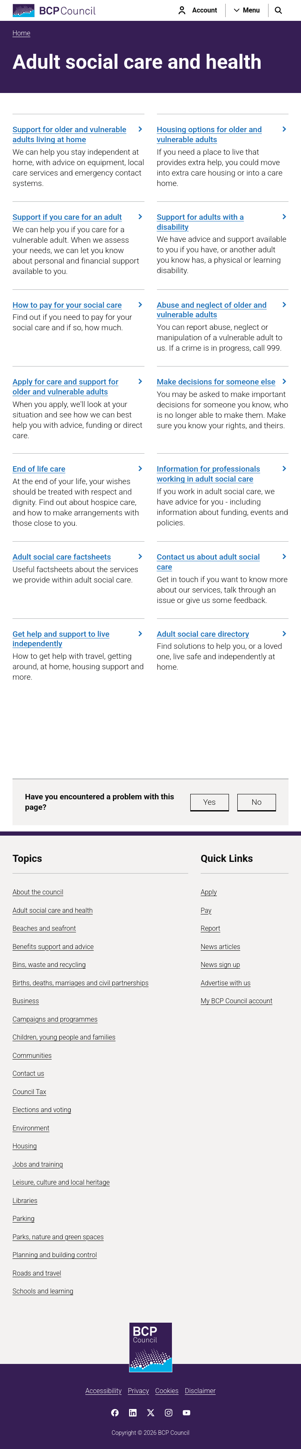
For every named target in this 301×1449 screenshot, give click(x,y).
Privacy (138, 1391)
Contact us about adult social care (223, 562)
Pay (206, 910)
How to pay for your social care (78, 305)
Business (25, 1001)
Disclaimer (200, 1391)
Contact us (28, 1073)
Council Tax (29, 1092)
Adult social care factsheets (78, 557)
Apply (209, 892)
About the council (37, 892)
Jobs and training (37, 1164)
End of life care (78, 469)
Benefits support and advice (53, 947)
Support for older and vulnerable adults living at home (78, 134)
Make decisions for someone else (223, 382)
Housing (24, 1146)
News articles (220, 947)
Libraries (24, 1201)
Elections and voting (41, 1110)
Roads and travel (36, 1273)
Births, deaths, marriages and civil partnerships (80, 983)
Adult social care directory (223, 634)
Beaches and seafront (44, 928)
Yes (209, 802)
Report (210, 928)
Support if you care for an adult (78, 217)
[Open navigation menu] (247, 10)
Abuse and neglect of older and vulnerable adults (223, 310)
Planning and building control (54, 1255)
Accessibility (103, 1391)
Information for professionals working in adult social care (223, 474)
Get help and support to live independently (78, 639)
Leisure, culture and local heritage (61, 1182)
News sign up (220, 965)
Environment (31, 1128)
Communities (32, 1056)
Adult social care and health (52, 910)
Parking (23, 1219)
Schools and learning (42, 1291)
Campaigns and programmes (54, 1019)
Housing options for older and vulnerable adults (223, 134)
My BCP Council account (236, 1001)
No (256, 802)
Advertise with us (226, 983)
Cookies (167, 1391)
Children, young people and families (63, 1037)
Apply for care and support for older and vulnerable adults (78, 387)
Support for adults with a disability (223, 222)
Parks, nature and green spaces (58, 1237)
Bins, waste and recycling (49, 965)
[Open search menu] (279, 10)
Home (21, 33)
